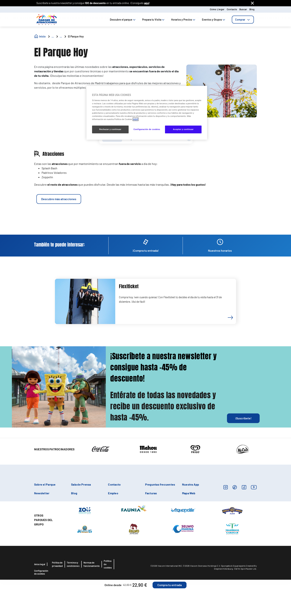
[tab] (243, 19)
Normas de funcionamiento (92, 564)
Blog (252, 9)
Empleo (113, 493)
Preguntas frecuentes (160, 484)
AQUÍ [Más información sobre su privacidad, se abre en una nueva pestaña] (135, 119)
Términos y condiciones (73, 564)
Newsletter (41, 493)
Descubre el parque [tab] (123, 19)
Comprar (243, 19)
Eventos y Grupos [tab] (214, 19)
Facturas (151, 493)
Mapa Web (188, 493)
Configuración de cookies (41, 572)
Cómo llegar (217, 9)
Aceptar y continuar (183, 129)
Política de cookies (108, 564)
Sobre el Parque (45, 484)
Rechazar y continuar (110, 129)
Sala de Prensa (81, 484)
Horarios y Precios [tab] (183, 19)
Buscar (243, 9)
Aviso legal (39, 564)
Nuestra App (190, 484)
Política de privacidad (57, 564)
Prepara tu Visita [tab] (153, 19)
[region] (146, 113)
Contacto (232, 9)
